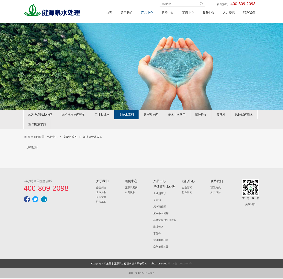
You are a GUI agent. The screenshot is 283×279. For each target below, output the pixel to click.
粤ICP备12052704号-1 (142, 274)
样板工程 (101, 203)
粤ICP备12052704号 (180, 264)
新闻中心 (167, 12)
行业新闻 (187, 193)
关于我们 (126, 12)
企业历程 (101, 193)
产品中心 (147, 12)
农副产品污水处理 (40, 121)
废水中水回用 (177, 121)
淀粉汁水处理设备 (73, 121)
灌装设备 (201, 121)
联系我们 (249, 12)
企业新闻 (187, 188)
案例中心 (188, 12)
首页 (109, 12)
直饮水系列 (126, 121)
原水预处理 (150, 121)
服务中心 (208, 12)
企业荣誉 (101, 198)
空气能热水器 (37, 130)
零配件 (221, 121)
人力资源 (229, 12)
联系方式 (215, 188)
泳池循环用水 (244, 121)
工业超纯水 (102, 121)
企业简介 (101, 188)
